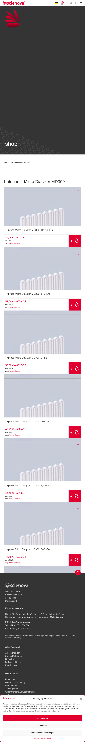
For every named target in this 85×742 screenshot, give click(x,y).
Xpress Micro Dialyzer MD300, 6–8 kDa (28, 549)
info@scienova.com (21, 622)
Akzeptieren (42, 718)
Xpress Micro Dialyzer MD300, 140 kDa (28, 293)
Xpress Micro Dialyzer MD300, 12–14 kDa (30, 230)
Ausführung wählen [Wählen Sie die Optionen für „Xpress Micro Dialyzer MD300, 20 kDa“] (75, 432)
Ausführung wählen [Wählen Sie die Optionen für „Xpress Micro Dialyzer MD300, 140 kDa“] (75, 305)
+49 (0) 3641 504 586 (19, 625)
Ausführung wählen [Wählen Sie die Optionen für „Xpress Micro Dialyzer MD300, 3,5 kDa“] (75, 496)
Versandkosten (14, 243)
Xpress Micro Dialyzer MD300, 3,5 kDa (28, 485)
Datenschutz (38, 738)
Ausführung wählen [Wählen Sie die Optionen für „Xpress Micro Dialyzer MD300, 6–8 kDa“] (75, 560)
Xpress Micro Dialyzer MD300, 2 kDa (27, 357)
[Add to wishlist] (78, 190)
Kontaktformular (29, 617)
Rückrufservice (56, 617)
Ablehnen (42, 725)
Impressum (48, 738)
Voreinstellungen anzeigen (42, 732)
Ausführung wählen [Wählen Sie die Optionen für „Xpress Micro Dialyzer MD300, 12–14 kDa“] (75, 241)
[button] (81, 698)
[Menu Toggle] (81, 3)
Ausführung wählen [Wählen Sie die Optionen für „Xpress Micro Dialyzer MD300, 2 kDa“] (75, 368)
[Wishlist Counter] (66, 3)
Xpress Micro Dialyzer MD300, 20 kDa (28, 421)
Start (6, 162)
